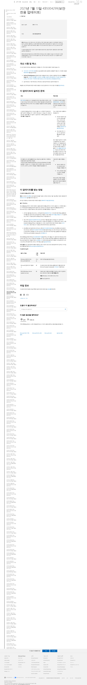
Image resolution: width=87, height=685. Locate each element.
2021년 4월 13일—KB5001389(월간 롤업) (11, 322)
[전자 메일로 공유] (26, 294)
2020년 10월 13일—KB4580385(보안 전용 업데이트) (11, 376)
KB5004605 (26, 72)
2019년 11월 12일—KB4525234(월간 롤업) (11, 472)
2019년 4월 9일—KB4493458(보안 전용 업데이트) (11, 562)
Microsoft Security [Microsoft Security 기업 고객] (46, 660)
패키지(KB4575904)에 (37, 229)
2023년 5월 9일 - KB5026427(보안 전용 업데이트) (11, 90)
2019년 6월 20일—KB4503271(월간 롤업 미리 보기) (11, 528)
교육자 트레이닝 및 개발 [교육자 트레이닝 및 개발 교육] (35, 669)
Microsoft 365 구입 (59, 1)
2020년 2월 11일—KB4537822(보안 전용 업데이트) (11, 442)
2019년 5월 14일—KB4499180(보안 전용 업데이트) (11, 546)
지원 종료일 (9, 16)
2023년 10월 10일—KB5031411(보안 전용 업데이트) (11, 48)
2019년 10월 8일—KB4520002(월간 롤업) (11, 480)
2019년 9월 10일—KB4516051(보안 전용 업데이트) (11, 494)
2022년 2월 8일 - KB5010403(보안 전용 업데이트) (11, 229)
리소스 (51, 1)
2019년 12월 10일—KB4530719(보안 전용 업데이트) (11, 455)
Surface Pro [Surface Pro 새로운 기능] (6, 658)
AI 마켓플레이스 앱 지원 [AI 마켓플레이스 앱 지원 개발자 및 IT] (61, 662)
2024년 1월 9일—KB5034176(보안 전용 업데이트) (11, 24)
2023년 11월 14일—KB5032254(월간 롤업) (11, 36)
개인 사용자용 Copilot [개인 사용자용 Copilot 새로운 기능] (8, 664)
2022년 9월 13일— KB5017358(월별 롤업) (11, 157)
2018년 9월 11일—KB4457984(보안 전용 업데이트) (11, 648)
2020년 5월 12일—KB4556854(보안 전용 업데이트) (11, 414)
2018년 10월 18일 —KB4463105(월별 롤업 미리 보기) (11, 627)
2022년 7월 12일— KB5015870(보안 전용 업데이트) (11, 178)
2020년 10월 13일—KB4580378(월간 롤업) (11, 372)
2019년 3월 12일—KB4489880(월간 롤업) (11, 571)
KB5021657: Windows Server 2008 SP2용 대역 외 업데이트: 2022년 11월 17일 (11, 136)
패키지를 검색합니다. (57, 214)
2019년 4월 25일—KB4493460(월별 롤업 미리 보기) (11, 554)
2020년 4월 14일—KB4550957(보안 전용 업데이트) (11, 422)
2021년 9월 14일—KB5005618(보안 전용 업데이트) (11, 276)
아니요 (53, 651)
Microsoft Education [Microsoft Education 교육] (34, 658)
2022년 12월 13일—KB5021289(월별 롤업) (11, 127)
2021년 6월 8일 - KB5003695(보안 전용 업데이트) (11, 310)
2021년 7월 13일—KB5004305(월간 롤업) (11, 288)
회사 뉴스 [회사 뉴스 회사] (72, 662)
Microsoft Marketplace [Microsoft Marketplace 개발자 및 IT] (61, 666)
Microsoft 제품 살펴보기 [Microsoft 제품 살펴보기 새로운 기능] (8, 669)
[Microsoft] (9, 2)
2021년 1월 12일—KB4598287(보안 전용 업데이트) (11, 351)
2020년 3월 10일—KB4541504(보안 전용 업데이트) (11, 430)
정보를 (49, 289)
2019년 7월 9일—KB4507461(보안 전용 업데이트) (11, 523)
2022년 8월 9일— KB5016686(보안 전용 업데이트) (11, 170)
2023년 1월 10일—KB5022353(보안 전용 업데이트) (11, 123)
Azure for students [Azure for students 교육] (34, 673)
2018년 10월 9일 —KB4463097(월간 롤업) (11, 636)
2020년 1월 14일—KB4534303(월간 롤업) (11, 451)
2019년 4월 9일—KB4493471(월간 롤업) (11, 558)
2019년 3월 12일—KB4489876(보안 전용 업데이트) (11, 575)
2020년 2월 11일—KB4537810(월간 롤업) (11, 438)
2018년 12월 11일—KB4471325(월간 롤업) (11, 605)
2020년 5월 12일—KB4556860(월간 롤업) (11, 418)
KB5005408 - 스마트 (58, 102)
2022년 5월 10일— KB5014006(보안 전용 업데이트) (11, 204)
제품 (34, 1)
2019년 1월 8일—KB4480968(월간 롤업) (11, 602)
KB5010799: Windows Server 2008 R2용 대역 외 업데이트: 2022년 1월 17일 (11, 234)
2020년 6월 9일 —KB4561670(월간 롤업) (11, 410)
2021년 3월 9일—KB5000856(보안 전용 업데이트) (11, 335)
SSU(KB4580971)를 (38, 237)
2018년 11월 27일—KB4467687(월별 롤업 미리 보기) (11, 614)
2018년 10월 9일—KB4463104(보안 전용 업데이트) (11, 632)
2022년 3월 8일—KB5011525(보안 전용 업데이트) (11, 221)
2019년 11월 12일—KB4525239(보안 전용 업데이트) (11, 468)
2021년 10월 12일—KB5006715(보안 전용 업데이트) (11, 268)
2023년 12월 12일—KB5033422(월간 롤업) (11, 28)
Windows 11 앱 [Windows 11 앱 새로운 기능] (6, 671)
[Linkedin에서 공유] (23, 294)
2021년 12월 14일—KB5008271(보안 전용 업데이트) (11, 251)
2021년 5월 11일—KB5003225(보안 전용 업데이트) (11, 318)
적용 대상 (23, 16)
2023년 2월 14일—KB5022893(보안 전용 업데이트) (11, 114)
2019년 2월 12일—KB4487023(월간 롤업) (11, 589)
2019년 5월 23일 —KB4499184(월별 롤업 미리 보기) (11, 541)
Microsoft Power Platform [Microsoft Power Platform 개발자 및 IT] (61, 669)
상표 (67, 678)
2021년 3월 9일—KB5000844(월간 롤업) (11, 331)
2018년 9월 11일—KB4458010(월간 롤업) (11, 644)
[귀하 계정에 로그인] (81, 2)
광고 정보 (71, 678)
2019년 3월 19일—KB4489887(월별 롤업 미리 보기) (11, 567)
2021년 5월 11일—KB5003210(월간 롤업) (11, 314)
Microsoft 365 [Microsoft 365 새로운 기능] (6, 666)
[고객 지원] (18, 2)
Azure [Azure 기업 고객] (44, 662)
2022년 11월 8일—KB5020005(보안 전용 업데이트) (11, 145)
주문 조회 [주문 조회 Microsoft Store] (20, 666)
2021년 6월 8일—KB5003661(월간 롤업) (11, 306)
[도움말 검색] (77, 1)
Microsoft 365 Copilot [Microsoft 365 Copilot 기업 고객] (47, 671)
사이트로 (56, 267)
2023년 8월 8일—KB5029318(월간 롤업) (11, 61)
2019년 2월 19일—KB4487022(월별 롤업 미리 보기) (11, 580)
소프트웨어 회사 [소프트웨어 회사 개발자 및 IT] (60, 671)
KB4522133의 (23, 197)
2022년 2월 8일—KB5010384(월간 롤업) (11, 225)
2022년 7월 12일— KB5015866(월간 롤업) (11, 174)
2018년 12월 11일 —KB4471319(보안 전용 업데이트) (11, 609)
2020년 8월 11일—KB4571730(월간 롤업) (11, 393)
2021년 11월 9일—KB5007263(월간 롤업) (11, 255)
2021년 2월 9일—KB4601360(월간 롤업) (11, 339)
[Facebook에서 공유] (21, 294)
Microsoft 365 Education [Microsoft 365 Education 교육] (35, 664)
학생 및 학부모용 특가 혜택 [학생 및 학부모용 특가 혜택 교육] (35, 671)
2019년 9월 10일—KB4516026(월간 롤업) (11, 498)
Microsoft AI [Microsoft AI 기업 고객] (45, 658)
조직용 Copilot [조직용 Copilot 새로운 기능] (6, 662)
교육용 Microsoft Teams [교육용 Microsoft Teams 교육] (35, 662)
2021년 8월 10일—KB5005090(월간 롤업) (11, 280)
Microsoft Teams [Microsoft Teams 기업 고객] (46, 673)
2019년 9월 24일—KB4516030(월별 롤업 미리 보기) (11, 489)
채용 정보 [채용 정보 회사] (72, 658)
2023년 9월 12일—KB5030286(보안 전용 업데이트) (11, 57)
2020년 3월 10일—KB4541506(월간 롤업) (11, 434)
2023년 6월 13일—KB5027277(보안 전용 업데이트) (11, 81)
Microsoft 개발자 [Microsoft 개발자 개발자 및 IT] (60, 658)
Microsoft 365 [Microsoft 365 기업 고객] (45, 666)
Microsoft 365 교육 (36, 333)
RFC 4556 (23, 100)
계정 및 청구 (44, 1)
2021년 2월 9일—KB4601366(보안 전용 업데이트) (11, 343)
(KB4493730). (48, 213)
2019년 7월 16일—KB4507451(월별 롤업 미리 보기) (11, 515)
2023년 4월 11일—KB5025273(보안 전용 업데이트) (11, 98)
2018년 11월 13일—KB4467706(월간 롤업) (11, 623)
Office (30, 1)
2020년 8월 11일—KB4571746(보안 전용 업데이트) (11, 389)
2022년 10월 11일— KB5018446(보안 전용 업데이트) (11, 153)
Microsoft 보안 (48, 333)
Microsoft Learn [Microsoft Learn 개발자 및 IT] (60, 660)
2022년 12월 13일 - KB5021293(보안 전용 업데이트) (11, 131)
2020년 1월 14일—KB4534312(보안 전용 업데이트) (11, 447)
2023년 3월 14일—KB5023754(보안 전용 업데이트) (11, 106)
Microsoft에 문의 (42, 678)
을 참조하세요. (47, 241)
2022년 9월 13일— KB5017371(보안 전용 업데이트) (11, 161)
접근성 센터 (60, 333)
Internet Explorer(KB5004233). (36, 246)
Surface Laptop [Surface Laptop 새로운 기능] (6, 660)
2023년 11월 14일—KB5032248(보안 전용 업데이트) (11, 40)
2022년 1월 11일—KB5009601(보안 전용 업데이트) (11, 243)
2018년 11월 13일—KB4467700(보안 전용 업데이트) (11, 619)
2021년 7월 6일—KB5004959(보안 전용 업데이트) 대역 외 (11, 302)
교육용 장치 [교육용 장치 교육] (33, 660)
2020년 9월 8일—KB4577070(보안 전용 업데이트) (11, 384)
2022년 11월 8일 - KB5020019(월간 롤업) (11, 141)
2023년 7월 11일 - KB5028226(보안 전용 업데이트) (11, 73)
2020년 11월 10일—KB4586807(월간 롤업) (11, 364)
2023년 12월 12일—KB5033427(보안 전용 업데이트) (11, 32)
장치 (39, 1)
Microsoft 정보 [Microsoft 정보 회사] (72, 660)
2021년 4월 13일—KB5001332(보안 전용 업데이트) (11, 327)
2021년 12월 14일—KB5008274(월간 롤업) (11, 247)
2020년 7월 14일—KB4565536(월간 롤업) (11, 397)
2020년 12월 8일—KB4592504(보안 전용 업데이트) (11, 356)
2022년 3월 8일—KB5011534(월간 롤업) (11, 216)
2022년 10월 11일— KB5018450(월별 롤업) (11, 149)
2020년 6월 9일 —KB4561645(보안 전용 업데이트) (11, 406)
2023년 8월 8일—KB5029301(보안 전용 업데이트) (11, 65)
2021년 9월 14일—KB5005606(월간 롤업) (11, 272)
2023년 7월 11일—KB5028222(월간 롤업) (11, 69)
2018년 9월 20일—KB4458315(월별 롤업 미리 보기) (11, 640)
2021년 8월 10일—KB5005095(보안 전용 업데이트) (11, 284)
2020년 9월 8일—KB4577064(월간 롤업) (11, 380)
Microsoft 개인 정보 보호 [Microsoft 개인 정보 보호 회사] (74, 664)
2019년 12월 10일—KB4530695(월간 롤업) (11, 459)
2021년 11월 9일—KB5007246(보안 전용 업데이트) (11, 260)
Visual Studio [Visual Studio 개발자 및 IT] (59, 673)
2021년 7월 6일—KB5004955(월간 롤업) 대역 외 (11, 297)
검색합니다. (44, 233)
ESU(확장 (29, 196)
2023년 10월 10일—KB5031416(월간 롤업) (11, 44)
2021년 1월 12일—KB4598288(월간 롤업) (11, 347)
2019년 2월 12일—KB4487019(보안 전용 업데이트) (11, 585)
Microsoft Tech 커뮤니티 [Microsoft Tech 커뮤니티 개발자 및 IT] (61, 664)
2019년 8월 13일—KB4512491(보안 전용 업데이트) (11, 510)
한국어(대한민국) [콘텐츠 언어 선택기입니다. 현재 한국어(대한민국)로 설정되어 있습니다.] (9, 677)
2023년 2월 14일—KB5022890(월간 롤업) (11, 110)
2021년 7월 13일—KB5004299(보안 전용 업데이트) (11, 293)
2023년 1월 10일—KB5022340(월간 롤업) (11, 118)
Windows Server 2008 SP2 (10, 10)
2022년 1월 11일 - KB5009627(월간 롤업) (11, 239)
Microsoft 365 (25, 1)
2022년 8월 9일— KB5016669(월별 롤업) (11, 166)
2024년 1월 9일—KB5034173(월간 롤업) (11, 19)
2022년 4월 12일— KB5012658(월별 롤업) (11, 208)
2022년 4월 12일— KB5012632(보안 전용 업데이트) (11, 212)
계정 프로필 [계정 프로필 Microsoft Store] (20, 658)
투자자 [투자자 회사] (71, 666)
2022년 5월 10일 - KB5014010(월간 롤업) (11, 200)
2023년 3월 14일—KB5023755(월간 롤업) (11, 102)
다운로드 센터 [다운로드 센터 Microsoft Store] (20, 660)
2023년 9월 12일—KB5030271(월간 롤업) (11, 52)
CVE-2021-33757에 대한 (30, 71)
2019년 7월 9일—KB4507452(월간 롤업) (11, 519)
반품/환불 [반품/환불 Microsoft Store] (20, 664)
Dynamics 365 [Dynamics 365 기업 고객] (45, 664)
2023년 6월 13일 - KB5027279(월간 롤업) (11, 77)
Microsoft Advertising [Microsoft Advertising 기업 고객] (47, 669)
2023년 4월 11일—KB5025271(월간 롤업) (11, 94)
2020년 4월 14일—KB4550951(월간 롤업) (11, 426)
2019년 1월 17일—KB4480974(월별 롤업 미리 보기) (11, 593)
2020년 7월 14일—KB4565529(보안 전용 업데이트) (11, 401)
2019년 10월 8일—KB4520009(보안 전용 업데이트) (11, 484)
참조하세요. (61, 85)
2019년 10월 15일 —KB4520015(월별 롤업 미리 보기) (11, 476)
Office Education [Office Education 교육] (34, 666)
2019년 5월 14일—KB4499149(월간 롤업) (11, 550)
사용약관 (63, 678)
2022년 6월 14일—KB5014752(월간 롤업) (11, 182)
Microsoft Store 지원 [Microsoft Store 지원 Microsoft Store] (21, 662)
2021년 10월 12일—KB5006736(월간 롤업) (11, 264)
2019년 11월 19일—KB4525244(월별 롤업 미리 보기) (11, 463)
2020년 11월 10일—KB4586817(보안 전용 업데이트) (11, 368)
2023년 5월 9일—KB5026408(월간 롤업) (11, 85)
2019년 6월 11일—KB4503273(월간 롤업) (11, 532)
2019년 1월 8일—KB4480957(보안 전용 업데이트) (11, 598)
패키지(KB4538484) (48, 228)
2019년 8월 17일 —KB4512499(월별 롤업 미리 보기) (11, 502)
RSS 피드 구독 (24, 298)
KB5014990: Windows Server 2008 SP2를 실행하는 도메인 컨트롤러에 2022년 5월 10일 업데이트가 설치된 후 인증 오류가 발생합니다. (11, 193)
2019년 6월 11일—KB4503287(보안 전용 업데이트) (11, 536)
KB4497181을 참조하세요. (48, 200)
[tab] (23, 320)
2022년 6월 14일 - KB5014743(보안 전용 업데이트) (11, 186)
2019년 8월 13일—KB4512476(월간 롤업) (11, 506)
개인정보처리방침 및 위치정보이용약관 (53, 678)
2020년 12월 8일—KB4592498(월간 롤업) (11, 360)
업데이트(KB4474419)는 (35, 219)
